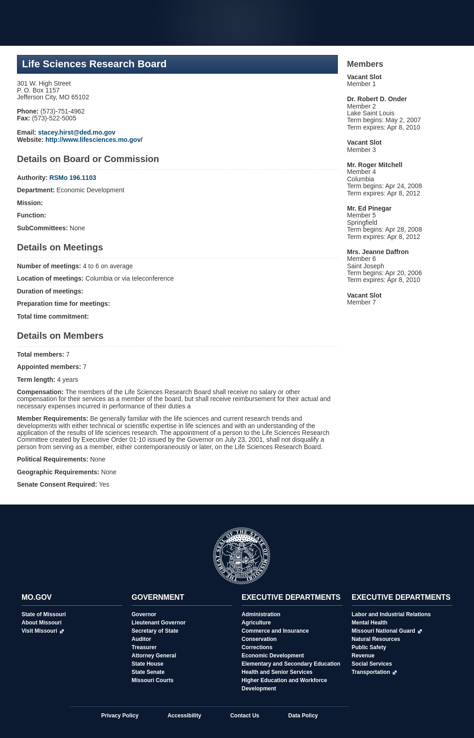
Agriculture (256, 622)
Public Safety (369, 647)
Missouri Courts (152, 680)
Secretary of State (155, 631)
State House (147, 664)
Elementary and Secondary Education (291, 664)
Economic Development (273, 655)
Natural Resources (376, 639)
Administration (261, 614)
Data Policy (303, 715)
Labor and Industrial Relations (391, 614)
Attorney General (154, 655)
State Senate (148, 672)
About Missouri (41, 622)
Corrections (257, 647)
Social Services (372, 664)
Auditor (141, 639)
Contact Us (244, 715)
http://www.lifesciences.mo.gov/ (94, 139)
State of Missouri (44, 614)
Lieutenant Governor (159, 622)
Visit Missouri (43, 631)
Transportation (374, 672)
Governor (144, 614)
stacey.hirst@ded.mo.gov (77, 132)
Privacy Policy (119, 715)
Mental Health (369, 622)
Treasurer (144, 647)
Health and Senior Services (277, 672)
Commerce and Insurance (275, 631)
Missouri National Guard (387, 631)
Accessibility (184, 715)
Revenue (363, 655)
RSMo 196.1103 (73, 177)
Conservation (259, 639)
